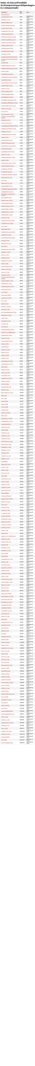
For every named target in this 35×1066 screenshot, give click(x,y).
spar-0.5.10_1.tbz (5, 372)
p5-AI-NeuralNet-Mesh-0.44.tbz (9, 312)
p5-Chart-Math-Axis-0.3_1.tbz (8, 105)
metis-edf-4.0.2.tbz (5, 573)
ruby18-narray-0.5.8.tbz (7, 361)
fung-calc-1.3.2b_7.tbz (6, 599)
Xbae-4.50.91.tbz (5, 642)
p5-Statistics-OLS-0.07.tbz (7, 151)
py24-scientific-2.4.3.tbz (7, 582)
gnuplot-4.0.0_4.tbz (6, 679)
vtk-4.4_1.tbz (4, 728)
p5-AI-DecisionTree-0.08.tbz (8, 237)
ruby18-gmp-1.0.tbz (6, 289)
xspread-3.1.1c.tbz (5, 487)
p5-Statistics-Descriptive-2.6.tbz (9, 189)
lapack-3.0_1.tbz (5, 725)
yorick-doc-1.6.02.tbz (6, 524)
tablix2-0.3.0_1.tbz (5, 521)
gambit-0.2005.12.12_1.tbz (7, 694)
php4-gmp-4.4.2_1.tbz (6, 177)
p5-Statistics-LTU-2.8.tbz (7, 223)
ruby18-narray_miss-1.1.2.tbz (8, 163)
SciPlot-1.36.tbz (5, 355)
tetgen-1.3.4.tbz (5, 645)
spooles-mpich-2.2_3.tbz (7, 722)
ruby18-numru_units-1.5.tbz (8, 249)
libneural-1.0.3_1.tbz (6, 243)
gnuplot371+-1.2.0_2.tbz (7, 648)
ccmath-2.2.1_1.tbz (6, 455)
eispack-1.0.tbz (5, 358)
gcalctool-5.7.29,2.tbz (6, 567)
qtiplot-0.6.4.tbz (5, 630)
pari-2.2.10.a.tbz (5, 685)
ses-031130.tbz (5, 346)
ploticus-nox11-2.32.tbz (7, 498)
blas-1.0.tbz (4, 395)
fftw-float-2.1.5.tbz (5, 539)
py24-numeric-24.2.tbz (6, 665)
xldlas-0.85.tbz (4, 430)
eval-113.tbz (4, 246)
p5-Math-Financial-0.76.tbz (7, 143)
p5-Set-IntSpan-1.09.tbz (7, 209)
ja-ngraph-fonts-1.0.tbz (6, 16)
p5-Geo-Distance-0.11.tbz (7, 166)
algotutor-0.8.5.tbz (5, 275)
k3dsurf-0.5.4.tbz (5, 570)
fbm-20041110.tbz (5, 671)
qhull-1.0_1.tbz (5, 576)
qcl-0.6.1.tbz (4, 504)
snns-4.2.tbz (4, 708)
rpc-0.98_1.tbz (4, 323)
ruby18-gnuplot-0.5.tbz (6, 91)
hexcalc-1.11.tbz (5, 88)
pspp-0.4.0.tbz (4, 544)
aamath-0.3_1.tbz (5, 435)
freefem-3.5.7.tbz (5, 484)
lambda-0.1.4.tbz (5, 257)
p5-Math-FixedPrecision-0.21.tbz (9, 68)
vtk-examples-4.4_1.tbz (7, 559)
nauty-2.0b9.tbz (5, 493)
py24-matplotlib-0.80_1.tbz (7, 714)
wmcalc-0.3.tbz (5, 160)
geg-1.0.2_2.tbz (5, 255)
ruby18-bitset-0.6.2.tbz (6, 140)
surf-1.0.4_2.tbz (5, 481)
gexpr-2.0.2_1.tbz (5, 154)
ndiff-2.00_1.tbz (5, 352)
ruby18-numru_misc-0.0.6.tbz (8, 146)
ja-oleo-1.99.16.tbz (5, 516)
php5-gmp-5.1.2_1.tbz (6, 183)
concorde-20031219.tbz (7, 711)
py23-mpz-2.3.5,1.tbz (6, 123)
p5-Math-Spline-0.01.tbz (7, 45)
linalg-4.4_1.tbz (5, 389)
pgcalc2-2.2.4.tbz (5, 676)
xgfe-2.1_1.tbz (4, 530)
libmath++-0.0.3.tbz (6, 306)
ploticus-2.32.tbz (5, 507)
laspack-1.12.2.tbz (5, 412)
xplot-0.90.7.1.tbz (5, 309)
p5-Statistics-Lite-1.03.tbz (7, 51)
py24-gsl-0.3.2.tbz (5, 564)
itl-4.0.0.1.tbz (4, 111)
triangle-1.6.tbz (5, 410)
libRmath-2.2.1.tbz (5, 450)
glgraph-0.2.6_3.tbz (6, 131)
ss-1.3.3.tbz (4, 398)
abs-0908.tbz (4, 461)
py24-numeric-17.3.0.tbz (7, 596)
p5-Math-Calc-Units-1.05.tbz (8, 232)
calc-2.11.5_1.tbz (5, 656)
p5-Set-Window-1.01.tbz (7, 97)
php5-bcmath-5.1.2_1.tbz (7, 212)
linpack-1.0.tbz (4, 470)
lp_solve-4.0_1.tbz (5, 513)
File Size (21, 12)
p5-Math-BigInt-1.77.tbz (7, 421)
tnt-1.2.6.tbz (4, 300)
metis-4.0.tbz (4, 533)
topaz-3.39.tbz (4, 553)
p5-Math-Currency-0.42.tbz (7, 220)
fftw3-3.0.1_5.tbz (5, 616)
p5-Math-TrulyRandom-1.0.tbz (8, 128)
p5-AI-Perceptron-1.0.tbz (7, 114)
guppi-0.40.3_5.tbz (5, 625)
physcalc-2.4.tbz (5, 240)
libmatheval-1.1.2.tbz (6, 315)
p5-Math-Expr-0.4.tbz (6, 283)
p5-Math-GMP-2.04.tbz (6, 214)
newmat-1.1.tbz (5, 453)
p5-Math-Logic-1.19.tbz (7, 200)
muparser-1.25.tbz (5, 438)
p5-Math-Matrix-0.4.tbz (6, 85)
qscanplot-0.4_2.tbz (6, 478)
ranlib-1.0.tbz (4, 318)
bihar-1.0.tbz (4, 366)
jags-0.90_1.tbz (5, 628)
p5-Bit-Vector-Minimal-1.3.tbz (8, 39)
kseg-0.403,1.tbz (5, 613)
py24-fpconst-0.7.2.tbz (6, 28)
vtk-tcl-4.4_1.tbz (5, 659)
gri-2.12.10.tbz (4, 696)
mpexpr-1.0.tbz (5, 343)
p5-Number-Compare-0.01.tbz (8, 36)
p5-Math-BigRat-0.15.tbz (7, 191)
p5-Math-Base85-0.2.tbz (7, 34)
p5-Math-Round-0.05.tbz (7, 74)
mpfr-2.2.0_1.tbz (5, 473)
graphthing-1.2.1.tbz (6, 447)
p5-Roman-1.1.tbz (5, 19)
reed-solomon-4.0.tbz (6, 197)
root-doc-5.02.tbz (5, 737)
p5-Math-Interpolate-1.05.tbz (8, 157)
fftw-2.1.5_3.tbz (5, 587)
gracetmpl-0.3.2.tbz (6, 636)
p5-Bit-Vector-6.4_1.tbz (7, 441)
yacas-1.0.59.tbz (5, 673)
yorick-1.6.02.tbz (5, 705)
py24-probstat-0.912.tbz (7, 203)
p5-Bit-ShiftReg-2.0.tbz (6, 186)
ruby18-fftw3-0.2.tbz (6, 80)
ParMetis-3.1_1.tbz (6, 550)
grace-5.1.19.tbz (5, 668)
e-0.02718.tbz (4, 62)
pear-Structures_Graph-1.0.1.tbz (9, 82)
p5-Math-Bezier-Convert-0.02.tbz (9, 77)
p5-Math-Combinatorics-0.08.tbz (9, 174)
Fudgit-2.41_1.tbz (5, 427)
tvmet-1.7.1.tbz (5, 467)
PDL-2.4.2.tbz (4, 717)
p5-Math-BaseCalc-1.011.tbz (8, 65)
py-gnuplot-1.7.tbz (5, 375)
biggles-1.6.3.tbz (5, 369)
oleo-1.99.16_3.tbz (5, 490)
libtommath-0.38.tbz (6, 295)
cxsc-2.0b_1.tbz (5, 662)
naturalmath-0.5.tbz (6, 424)
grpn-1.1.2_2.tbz (5, 272)
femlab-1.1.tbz (4, 562)
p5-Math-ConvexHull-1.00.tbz (8, 42)
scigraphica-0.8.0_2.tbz (7, 622)
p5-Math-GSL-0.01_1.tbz (7, 31)
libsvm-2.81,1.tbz (5, 338)
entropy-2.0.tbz (5, 71)
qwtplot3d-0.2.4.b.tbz (6, 519)
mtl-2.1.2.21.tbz (5, 384)
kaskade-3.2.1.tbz (5, 547)
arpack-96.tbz (4, 556)
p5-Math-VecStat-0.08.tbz (7, 94)
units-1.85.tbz (4, 401)
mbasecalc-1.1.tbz (5, 120)
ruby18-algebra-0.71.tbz (7, 364)
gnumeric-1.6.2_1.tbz (6, 731)
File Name (4, 12)
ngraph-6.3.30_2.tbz (6, 541)
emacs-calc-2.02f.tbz (6, 593)
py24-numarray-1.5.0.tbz (7, 682)
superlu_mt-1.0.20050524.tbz (8, 536)
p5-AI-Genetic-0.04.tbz (6, 266)
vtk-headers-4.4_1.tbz (6, 610)
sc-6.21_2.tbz (4, 407)
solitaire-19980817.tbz (6, 22)
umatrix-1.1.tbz (5, 137)
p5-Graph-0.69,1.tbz (6, 387)
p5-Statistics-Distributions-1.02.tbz (9, 102)
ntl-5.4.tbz (3, 633)
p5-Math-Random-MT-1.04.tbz (8, 134)
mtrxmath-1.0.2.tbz (5, 54)
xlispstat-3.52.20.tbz (6, 607)
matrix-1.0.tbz (4, 404)
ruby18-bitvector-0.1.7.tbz (7, 286)
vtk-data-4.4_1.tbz (5, 734)
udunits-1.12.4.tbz (5, 381)
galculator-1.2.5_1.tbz (6, 378)
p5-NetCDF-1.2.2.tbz (6, 234)
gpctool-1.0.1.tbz (5, 217)
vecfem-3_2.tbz (5, 590)
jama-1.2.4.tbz (4, 263)
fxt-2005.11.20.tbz (5, 527)
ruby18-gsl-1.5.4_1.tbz (6, 579)
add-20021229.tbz (5, 229)
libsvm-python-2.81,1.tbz (7, 392)
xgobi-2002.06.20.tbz (6, 605)
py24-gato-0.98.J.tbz (6, 496)
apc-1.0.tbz (4, 180)
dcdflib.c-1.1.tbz (5, 458)
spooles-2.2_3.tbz (5, 719)
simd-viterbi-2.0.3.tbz (6, 148)
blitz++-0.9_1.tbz (5, 650)
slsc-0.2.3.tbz (4, 326)
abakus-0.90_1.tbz (5, 464)
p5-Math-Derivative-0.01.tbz (8, 25)
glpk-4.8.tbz (4, 619)
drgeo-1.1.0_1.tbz (5, 585)
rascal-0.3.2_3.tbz (5, 510)
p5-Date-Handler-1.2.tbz (7, 280)
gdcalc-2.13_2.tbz (5, 349)
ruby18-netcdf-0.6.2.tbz (7, 341)
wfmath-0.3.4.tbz (5, 432)
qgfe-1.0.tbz (4, 476)
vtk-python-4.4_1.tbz (6, 699)
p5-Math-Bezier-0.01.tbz (7, 48)
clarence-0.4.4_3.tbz (6, 108)
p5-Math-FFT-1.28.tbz (6, 260)
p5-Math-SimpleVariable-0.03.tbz (9, 57)
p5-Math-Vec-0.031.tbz (6, 168)
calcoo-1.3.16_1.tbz (6, 269)
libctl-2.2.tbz (4, 415)
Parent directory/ (5, 14)
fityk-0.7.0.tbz (4, 653)
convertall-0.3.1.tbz (6, 321)
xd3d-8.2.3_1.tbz (5, 688)
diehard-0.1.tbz (5, 303)
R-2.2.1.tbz (4, 739)
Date (27, 12)
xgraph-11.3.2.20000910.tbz (8, 332)
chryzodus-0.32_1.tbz (6, 171)
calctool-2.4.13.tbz (5, 252)
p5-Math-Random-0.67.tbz (7, 329)
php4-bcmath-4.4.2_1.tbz (7, 206)
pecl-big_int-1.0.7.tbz (6, 298)
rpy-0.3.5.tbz (4, 292)
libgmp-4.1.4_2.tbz (5, 501)
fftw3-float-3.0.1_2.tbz (6, 602)
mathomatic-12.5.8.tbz (6, 418)
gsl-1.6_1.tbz (4, 702)
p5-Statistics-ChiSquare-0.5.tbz (8, 100)
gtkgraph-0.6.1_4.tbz (6, 444)
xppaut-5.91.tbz (5, 691)
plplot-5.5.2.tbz (5, 639)
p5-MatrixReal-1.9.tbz (6, 335)
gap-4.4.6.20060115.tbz (7, 742)
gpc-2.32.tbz (4, 226)
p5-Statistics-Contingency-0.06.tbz (9, 125)
